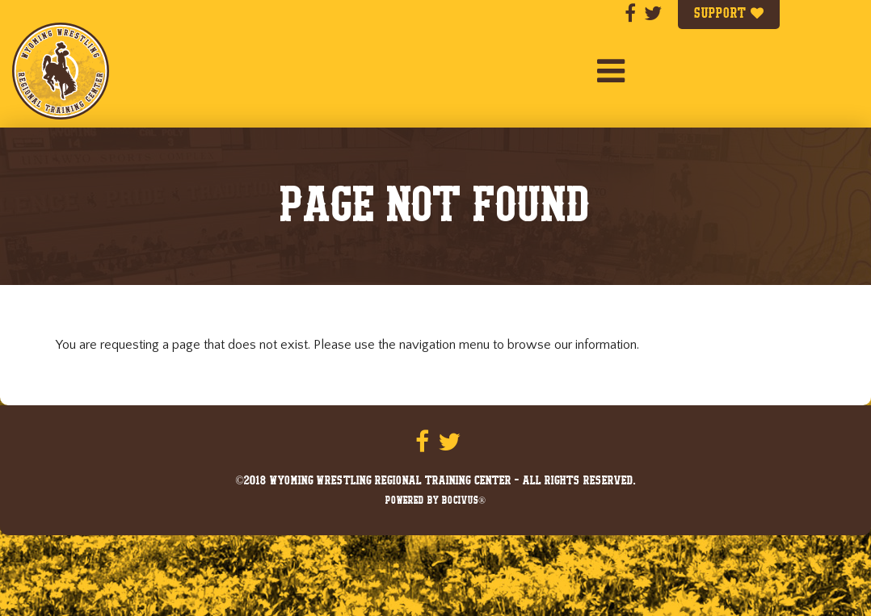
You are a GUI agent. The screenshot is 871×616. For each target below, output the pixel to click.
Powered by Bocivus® (435, 501)
